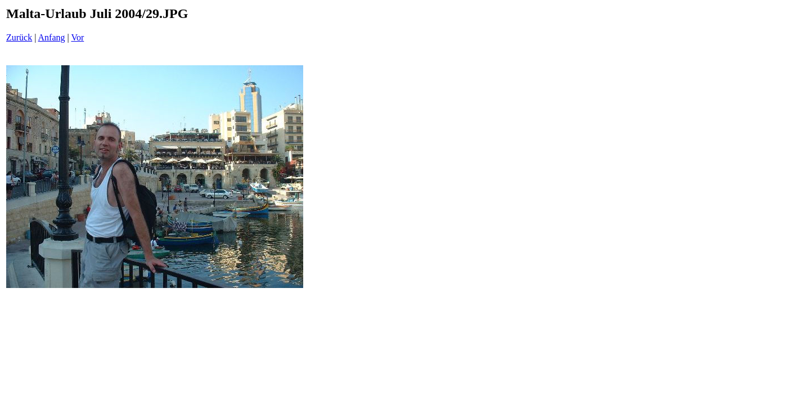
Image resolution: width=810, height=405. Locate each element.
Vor (77, 37)
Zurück (19, 37)
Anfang (51, 37)
